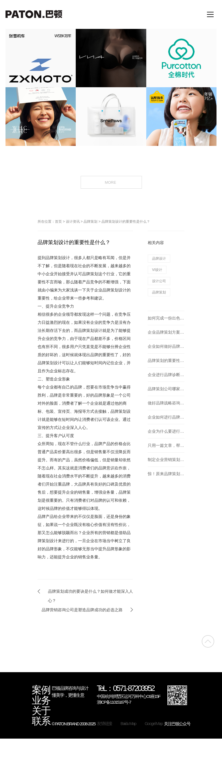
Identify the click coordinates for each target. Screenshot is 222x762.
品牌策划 (90, 222)
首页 (58, 222)
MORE (111, 182)
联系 (41, 721)
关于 (41, 711)
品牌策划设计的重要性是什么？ (125, 222)
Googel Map (153, 723)
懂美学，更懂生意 (68, 695)
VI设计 (157, 270)
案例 (41, 690)
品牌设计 (159, 259)
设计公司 (159, 281)
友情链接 (104, 723)
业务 (41, 700)
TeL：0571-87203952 (125, 689)
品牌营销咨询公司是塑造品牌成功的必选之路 (82, 609)
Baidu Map (128, 723)
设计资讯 (73, 222)
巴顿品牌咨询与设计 (70, 688)
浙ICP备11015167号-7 (114, 702)
